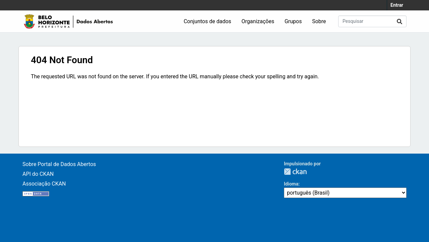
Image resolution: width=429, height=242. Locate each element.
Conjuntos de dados (207, 21)
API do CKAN (38, 174)
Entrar (396, 5)
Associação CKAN (44, 183)
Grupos (293, 21)
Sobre (319, 21)
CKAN (295, 171)
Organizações (258, 21)
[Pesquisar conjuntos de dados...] (372, 21)
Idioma (291, 184)
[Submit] (399, 21)
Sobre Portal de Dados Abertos (59, 164)
